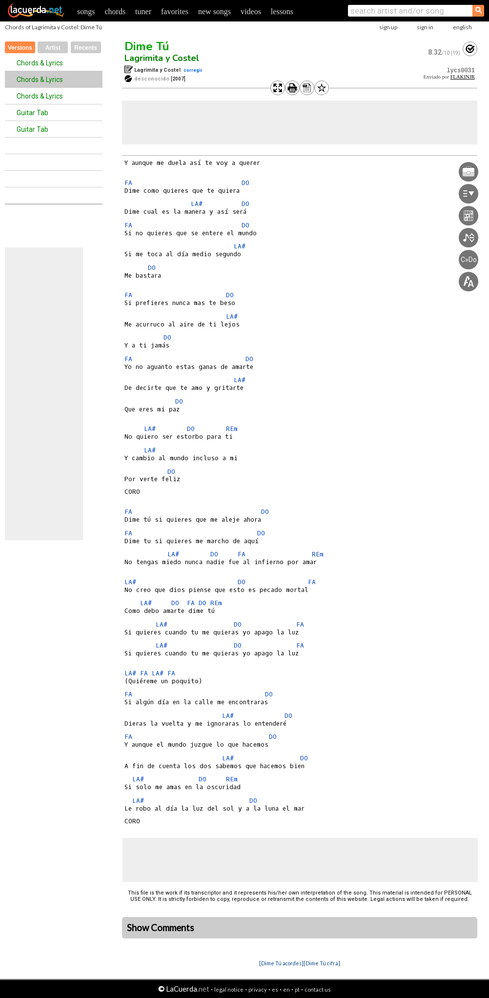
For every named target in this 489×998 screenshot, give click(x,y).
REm (232, 429)
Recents (85, 47)
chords (114, 11)
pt (297, 989)
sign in (425, 27)
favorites (174, 11)
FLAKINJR (462, 77)
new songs (214, 11)
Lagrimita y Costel (161, 58)
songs (86, 11)
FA (128, 183)
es (275, 989)
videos (251, 11)
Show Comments (160, 927)
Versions (20, 47)
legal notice (229, 989)
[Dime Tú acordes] (281, 963)
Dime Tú (146, 46)
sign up (388, 27)
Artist (53, 47)
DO (245, 183)
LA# (197, 204)
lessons (282, 11)
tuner (143, 11)
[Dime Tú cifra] (322, 963)
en (286, 989)
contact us (318, 989)
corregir (193, 70)
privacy (257, 989)
